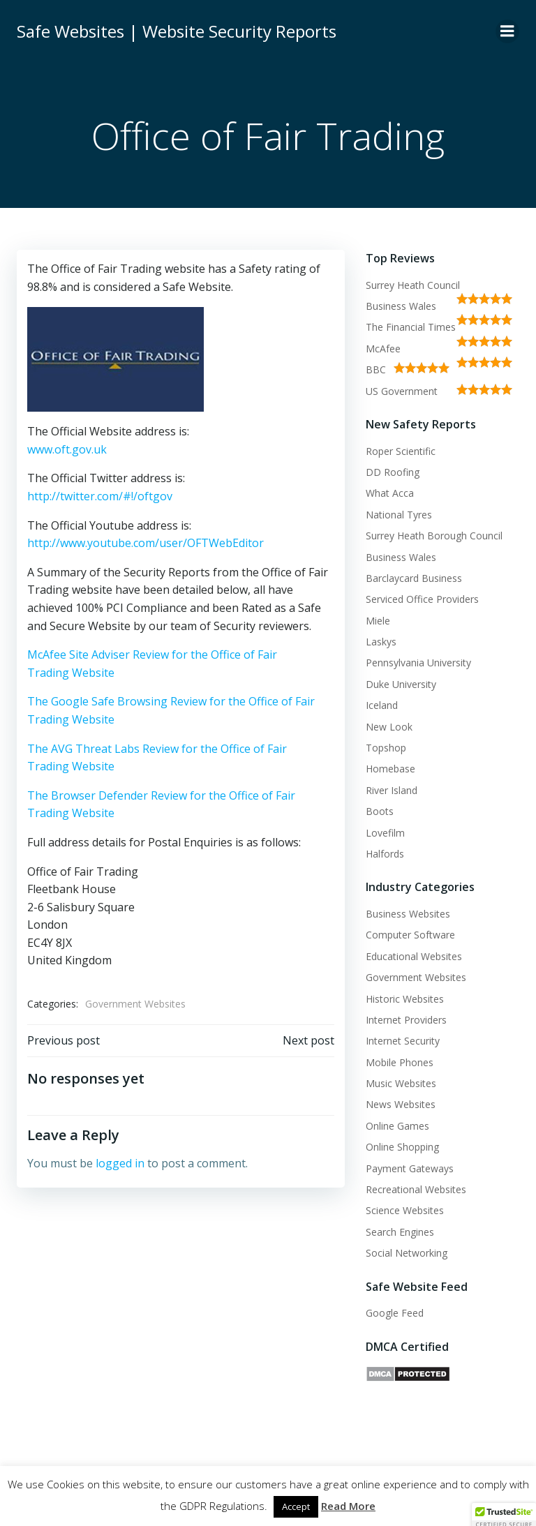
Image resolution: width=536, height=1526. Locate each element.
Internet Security (403, 1040)
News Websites (401, 1104)
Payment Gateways (410, 1168)
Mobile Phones (399, 1062)
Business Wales (401, 306)
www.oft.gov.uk (67, 449)
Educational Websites (414, 956)
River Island (391, 790)
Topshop (386, 747)
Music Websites (401, 1083)
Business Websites (408, 913)
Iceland (382, 705)
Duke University (401, 684)
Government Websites (135, 1003)
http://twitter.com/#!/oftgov (99, 496)
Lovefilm (385, 832)
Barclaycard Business (414, 578)
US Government (402, 391)
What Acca (390, 493)
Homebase (390, 768)
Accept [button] (296, 1506)
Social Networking (406, 1252)
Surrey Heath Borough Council (434, 535)
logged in (120, 1163)
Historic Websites (405, 998)
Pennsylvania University (418, 662)
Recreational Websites (416, 1189)
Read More (348, 1506)
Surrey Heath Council (413, 285)
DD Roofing (392, 472)
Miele (378, 620)
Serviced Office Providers (422, 599)
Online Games (397, 1125)
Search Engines (400, 1232)
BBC (376, 369)
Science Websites (405, 1210)
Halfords (385, 853)
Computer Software (410, 934)
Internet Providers (406, 1019)
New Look (389, 726)
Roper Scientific (401, 451)
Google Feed (395, 1312)
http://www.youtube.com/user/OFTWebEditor (145, 543)
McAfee (383, 348)
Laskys (381, 641)
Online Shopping (402, 1146)
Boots (380, 811)
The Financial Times (411, 327)
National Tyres (399, 514)
